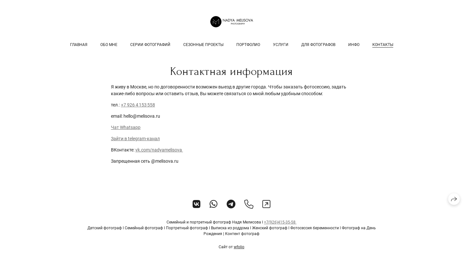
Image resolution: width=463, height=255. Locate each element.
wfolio (239, 247)
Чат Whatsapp (126, 127)
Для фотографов (318, 44)
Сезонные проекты (203, 44)
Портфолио (248, 44)
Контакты (382, 44)
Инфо (353, 44)
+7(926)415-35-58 (280, 222)
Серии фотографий (150, 44)
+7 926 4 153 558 (138, 104)
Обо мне (108, 44)
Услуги (280, 44)
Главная (78, 44)
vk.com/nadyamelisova (159, 149)
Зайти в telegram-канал (135, 138)
